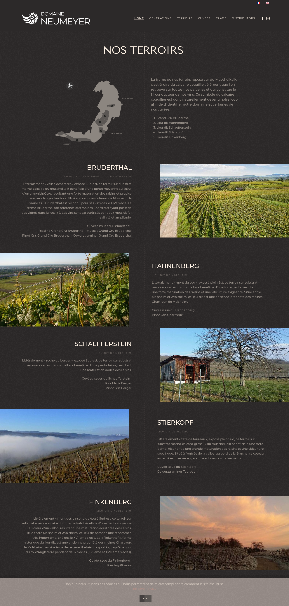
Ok (145, 598)
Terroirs (185, 18)
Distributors (243, 18)
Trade (221, 18)
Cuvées (204, 18)
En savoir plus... (144, 589)
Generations (160, 18)
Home (139, 18)
